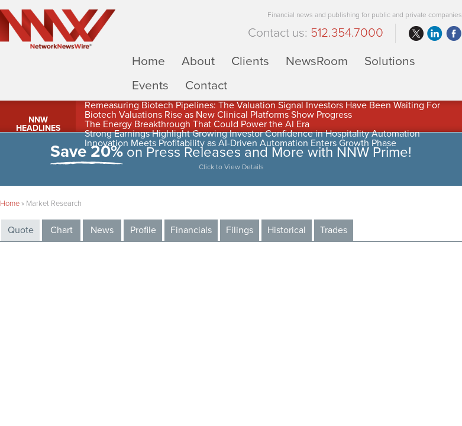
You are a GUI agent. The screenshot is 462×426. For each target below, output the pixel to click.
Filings (239, 230)
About (198, 60)
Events (150, 85)
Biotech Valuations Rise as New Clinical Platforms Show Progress (218, 115)
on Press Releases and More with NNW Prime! (231, 159)
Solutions (389, 60)
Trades (333, 230)
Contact (206, 85)
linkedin (434, 33)
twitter (416, 33)
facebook (453, 33)
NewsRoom (317, 60)
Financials (191, 230)
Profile (143, 230)
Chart (61, 230)
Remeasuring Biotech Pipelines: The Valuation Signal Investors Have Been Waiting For (262, 105)
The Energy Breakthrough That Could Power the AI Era (197, 124)
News (102, 230)
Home (148, 60)
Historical (286, 230)
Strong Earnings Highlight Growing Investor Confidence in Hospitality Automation (252, 134)
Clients (250, 60)
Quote (21, 230)
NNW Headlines (38, 124)
